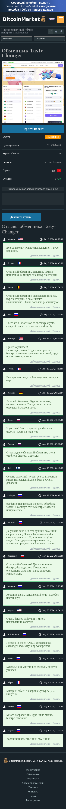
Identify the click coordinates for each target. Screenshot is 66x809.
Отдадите (7, 38)
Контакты (33, 791)
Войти (32, 796)
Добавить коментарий (40, 256)
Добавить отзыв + (21, 216)
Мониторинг (33, 769)
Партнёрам (33, 778)
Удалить (56, 256)
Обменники (33, 774)
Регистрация (33, 800)
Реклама (32, 787)
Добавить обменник (33, 782)
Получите (40, 38)
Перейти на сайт (33, 128)
